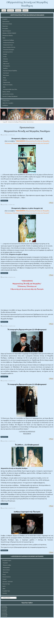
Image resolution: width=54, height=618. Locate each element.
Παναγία (4, 80)
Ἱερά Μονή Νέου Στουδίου (8, 94)
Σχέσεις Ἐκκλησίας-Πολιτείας (8, 47)
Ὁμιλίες (4, 586)
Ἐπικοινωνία (18, 10)
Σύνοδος (4, 56)
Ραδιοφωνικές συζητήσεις (7, 35)
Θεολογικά (5, 61)
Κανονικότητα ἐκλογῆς (7, 23)
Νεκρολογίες (5, 26)
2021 (3, 613)
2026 (3, 606)
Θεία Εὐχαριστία (6, 66)
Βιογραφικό (4, 19)
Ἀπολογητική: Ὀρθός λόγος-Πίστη (9, 89)
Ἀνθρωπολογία (5, 63)
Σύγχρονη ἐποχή (6, 82)
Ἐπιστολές (4, 593)
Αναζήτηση (25, 10)
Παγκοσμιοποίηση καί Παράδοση (9, 70)
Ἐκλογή (4, 574)
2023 (3, 610)
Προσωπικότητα (5, 21)
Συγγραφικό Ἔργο (6, 591)
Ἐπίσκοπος (5, 59)
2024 (3, 609)
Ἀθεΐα (3, 87)
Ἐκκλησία (4, 54)
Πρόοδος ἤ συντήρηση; (7, 84)
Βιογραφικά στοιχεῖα (6, 560)
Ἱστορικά (4, 579)
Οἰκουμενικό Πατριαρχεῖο (8, 49)
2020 (3, 614)
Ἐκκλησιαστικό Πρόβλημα (8, 40)
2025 (3, 607)
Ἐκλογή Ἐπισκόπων (6, 577)
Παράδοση (5, 68)
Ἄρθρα (3, 38)
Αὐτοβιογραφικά (6, 567)
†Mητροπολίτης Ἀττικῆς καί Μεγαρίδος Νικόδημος (27, 3)
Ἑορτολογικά (5, 73)
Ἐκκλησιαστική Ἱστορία (7, 45)
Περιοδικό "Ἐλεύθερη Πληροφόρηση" (10, 96)
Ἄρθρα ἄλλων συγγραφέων (7, 103)
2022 (3, 612)
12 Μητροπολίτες (5, 100)
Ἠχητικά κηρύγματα (6, 31)
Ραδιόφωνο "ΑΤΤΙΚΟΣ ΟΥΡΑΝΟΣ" (9, 33)
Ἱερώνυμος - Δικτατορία (7, 581)
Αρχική (4, 10)
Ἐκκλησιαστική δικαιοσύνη (8, 42)
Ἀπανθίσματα (5, 105)
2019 (3, 616)
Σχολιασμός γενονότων (7, 52)
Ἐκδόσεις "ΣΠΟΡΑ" (6, 91)
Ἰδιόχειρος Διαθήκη (6, 565)
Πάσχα (4, 77)
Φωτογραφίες (5, 28)
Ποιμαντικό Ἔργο (6, 584)
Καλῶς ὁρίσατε (10, 10)
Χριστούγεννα (5, 75)
